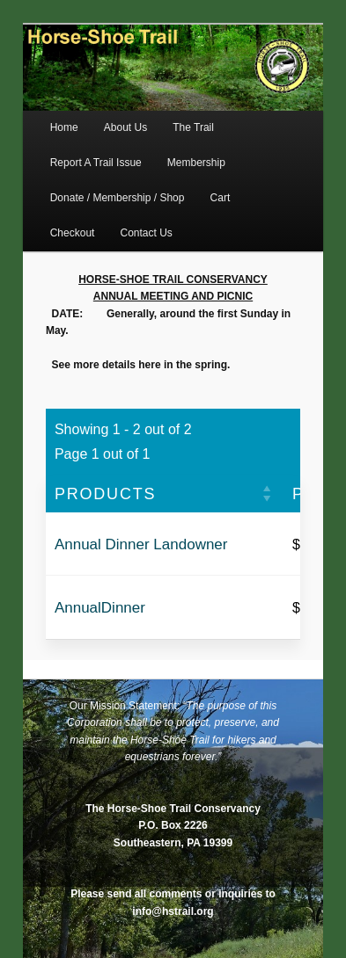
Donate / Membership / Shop (117, 198)
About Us (125, 127)
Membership (196, 162)
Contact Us (147, 233)
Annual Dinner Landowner (141, 544)
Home (64, 127)
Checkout (72, 233)
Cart (220, 198)
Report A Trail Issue (96, 162)
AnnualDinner (100, 607)
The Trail (193, 127)
